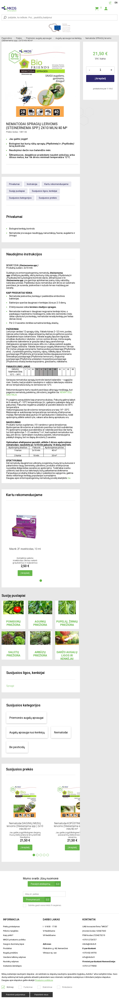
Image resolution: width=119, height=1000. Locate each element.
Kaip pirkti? (8, 935)
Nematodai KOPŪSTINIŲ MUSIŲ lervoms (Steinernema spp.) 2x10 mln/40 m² (72, 826)
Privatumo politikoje (44, 980)
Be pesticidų (17, 747)
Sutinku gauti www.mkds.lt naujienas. (42, 905)
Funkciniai (25, 987)
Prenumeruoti (38, 899)
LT (110, 2)
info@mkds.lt (88, 957)
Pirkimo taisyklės (10, 931)
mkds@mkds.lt (89, 944)
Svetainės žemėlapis (12, 966)
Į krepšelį (25, 573)
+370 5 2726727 (89, 939)
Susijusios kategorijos (20, 197)
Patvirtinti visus (41, 994)
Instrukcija (32, 184)
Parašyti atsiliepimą (46, 884)
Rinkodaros (64, 987)
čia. (69, 478)
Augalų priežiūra (10, 953)
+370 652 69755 (89, 953)
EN (116, 2)
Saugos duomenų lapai (13, 944)
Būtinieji (8, 987)
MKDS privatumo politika (14, 939)
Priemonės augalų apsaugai (40, 38)
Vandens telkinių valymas (14, 957)
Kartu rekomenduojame (56, 184)
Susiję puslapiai (17, 191)
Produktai (7, 948)
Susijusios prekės (48, 197)
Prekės (20, 38)
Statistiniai (44, 987)
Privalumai (14, 184)
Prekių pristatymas (11, 926)
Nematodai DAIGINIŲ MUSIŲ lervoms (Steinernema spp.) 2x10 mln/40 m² (25, 826)
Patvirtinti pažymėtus (15, 994)
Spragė (10, 685)
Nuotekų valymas (11, 961)
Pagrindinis (8, 38)
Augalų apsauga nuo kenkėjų (70, 38)
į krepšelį (100, 78)
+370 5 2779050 (89, 966)
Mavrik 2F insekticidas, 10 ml (25, 548)
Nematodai (61, 732)
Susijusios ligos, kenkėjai (44, 191)
